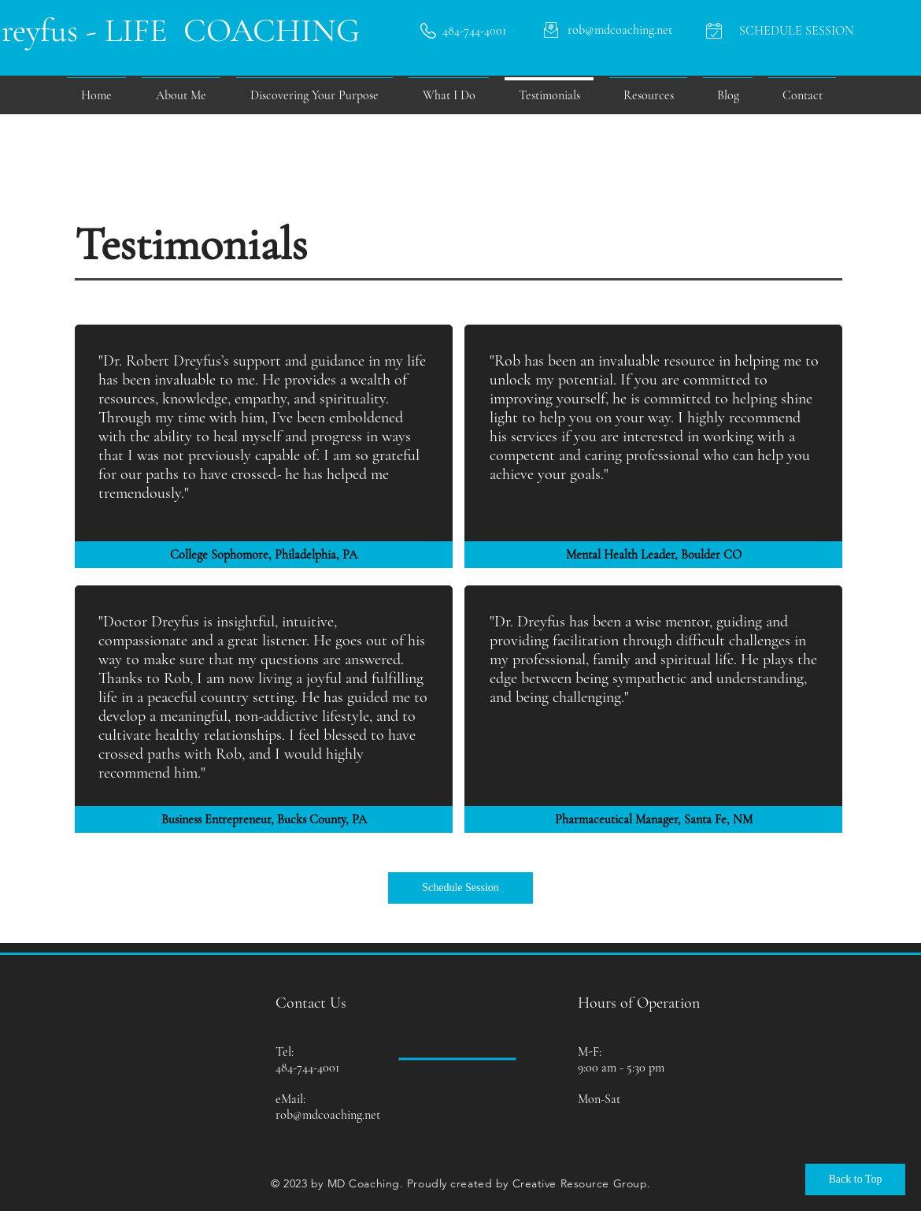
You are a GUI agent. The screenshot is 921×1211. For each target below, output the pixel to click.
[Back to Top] (855, 1179)
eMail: (290, 1099)
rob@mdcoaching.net (328, 1115)
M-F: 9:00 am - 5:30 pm (621, 1059)
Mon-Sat (599, 1099)
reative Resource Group (583, 1183)
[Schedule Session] (460, 888)
